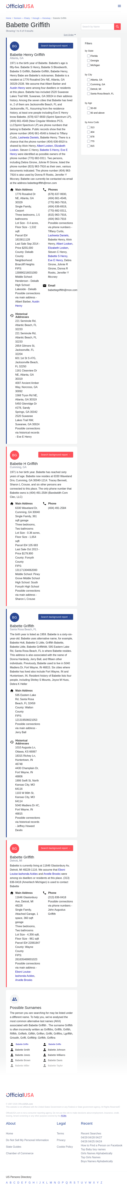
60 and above (98, 112)
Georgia (95, 60)
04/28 (91, 1137)
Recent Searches (91, 1133)
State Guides (13, 1146)
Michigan (95, 65)
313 (92, 127)
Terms (60, 1133)
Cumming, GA (98, 84)
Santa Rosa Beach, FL (102, 93)
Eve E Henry (55, 260)
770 (92, 141)
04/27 (98, 1137)
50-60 (94, 108)
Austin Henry (17, 87)
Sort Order (69, 35)
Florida (94, 55)
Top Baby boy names (93, 1149)
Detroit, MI (96, 88)
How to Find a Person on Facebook (101, 1145)
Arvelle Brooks (52, 873)
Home (9, 1133)
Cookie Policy (65, 1146)
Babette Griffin (19, 1044)
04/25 (91, 1141)
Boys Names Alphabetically (97, 1161)
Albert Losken (45, 145)
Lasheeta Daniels (28, 137)
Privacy (61, 1140)
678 (92, 136)
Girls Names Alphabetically (96, 1153)
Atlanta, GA (97, 79)
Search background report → (56, 45)
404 (92, 131)
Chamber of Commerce (19, 1153)
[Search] (97, 26)
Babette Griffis (52, 1044)
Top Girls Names (90, 1157)
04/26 (84, 1141)
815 (92, 145)
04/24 (98, 1141)
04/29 (84, 1137)
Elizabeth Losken (58, 247)
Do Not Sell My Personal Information (27, 1140)
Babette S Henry (49, 150)
